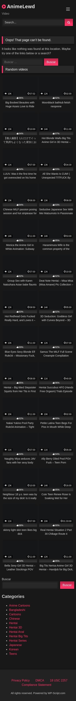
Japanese (15, 645)
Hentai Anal (16, 631)
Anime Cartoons (19, 605)
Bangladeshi (17, 609)
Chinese (14, 618)
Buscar (6, 579)
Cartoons (15, 614)
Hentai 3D (15, 627)
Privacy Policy (20, 680)
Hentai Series (18, 640)
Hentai (13, 623)
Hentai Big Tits (18, 636)
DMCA (40, 680)
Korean (14, 649)
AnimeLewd (18, 6)
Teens (13, 653)
